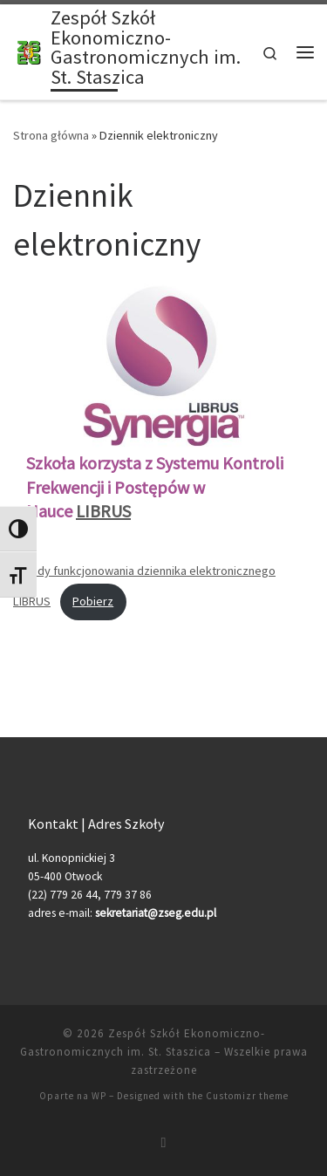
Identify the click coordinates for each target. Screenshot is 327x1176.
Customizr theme (247, 1096)
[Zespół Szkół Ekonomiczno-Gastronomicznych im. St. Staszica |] (28, 50)
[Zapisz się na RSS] (164, 1142)
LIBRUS (103, 511)
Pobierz (92, 601)
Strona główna (51, 135)
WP (99, 1096)
